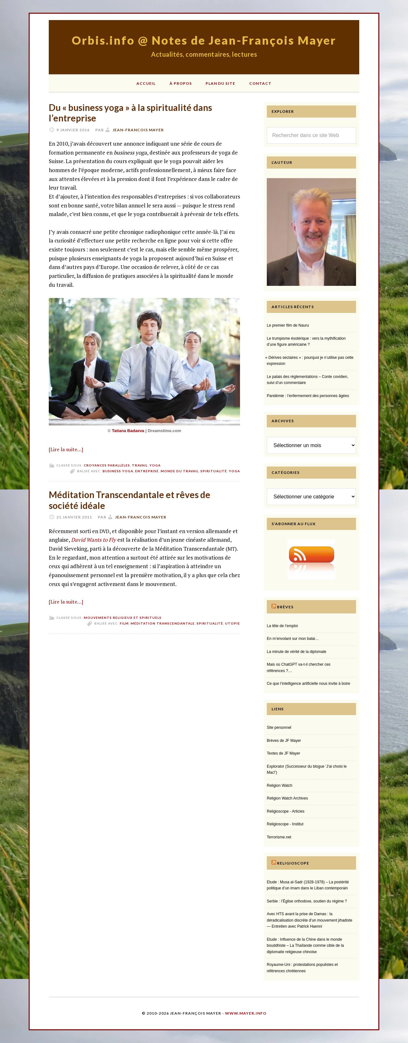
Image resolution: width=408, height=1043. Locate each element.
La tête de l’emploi (282, 626)
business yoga (118, 471)
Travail (140, 465)
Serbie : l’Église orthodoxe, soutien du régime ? (307, 901)
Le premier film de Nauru (288, 325)
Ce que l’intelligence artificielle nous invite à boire (308, 683)
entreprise (147, 471)
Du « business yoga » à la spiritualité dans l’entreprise (130, 113)
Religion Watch (279, 785)
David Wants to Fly (93, 539)
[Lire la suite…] (66, 449)
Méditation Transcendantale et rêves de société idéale (129, 500)
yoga (234, 471)
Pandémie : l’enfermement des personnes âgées (308, 396)
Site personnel (279, 727)
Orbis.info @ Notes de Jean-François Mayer (204, 40)
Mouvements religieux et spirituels (123, 617)
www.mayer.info (245, 1013)
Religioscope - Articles (285, 811)
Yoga (155, 465)
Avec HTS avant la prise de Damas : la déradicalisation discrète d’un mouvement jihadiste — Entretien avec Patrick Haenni (309, 920)
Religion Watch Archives (287, 798)
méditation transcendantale (163, 623)
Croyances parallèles (107, 465)
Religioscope (293, 863)
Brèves (285, 607)
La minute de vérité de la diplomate (296, 651)
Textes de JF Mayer (283, 753)
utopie (232, 623)
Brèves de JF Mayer (284, 740)
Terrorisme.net (279, 837)
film (124, 623)
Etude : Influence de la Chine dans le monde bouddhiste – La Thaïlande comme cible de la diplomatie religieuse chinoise (305, 945)
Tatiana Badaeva (128, 430)
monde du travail (180, 471)
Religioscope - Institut (285, 824)
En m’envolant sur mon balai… (293, 638)
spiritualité (213, 471)
